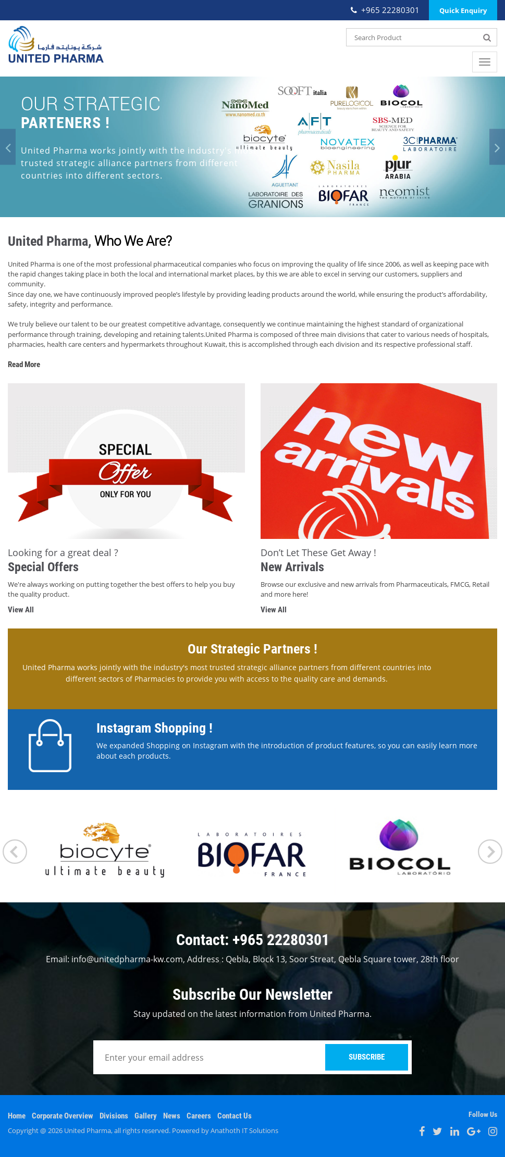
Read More (24, 364)
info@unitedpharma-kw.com (127, 959)
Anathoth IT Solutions (244, 1130)
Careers (199, 1116)
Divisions (114, 1116)
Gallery (145, 1116)
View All (21, 609)
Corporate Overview (62, 1116)
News (171, 1116)
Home (17, 1116)
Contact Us (234, 1116)
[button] (8, 147)
